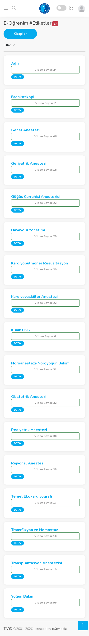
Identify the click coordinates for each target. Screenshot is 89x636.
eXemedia (59, 629)
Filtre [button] (9, 45)
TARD (8, 629)
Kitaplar (20, 34)
